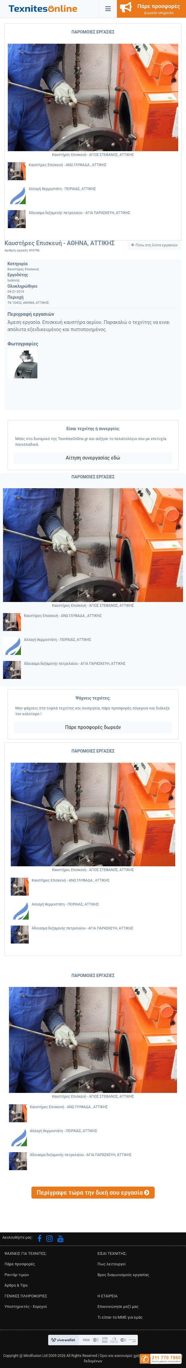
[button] (43, 8)
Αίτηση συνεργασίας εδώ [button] (93, 458)
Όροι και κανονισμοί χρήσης (122, 1356)
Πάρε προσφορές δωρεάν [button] (93, 727)
